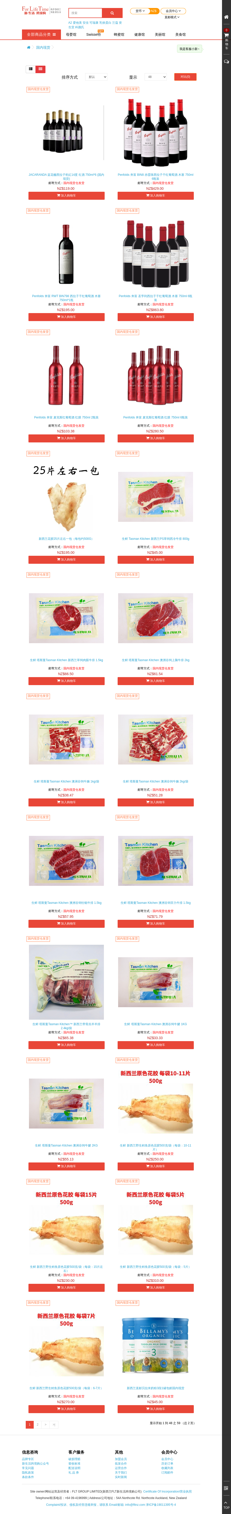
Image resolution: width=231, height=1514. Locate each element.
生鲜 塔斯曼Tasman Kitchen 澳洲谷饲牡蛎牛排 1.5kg (66, 903)
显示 (133, 77)
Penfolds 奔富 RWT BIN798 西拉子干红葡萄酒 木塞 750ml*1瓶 (66, 298)
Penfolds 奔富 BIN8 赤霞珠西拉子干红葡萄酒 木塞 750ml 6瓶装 (156, 177)
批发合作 (121, 1463)
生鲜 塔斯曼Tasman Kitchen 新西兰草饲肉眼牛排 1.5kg (66, 660)
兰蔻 (115, 22)
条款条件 (28, 1477)
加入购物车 (66, 195)
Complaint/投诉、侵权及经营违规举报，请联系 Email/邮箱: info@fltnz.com (96, 1505)
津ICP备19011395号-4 (161, 1505)
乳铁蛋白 (105, 22)
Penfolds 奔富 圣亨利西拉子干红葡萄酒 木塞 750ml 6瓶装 (156, 298)
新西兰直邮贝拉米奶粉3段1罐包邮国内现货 (155, 1388)
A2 (70, 22)
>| (54, 1424)
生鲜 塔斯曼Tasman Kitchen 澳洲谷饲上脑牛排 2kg (156, 660)
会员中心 (167, 1459)
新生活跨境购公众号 (35, 1463)
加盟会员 (121, 1459)
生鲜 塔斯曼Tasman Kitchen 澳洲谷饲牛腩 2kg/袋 (155, 781)
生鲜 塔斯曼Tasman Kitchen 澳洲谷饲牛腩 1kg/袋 (66, 781)
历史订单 (167, 1463)
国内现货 (43, 47)
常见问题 (28, 1468)
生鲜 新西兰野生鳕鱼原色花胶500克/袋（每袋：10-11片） (155, 1147)
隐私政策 (28, 1472)
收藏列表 (167, 1468)
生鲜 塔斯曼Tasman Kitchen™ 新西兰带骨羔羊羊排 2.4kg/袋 (66, 1026)
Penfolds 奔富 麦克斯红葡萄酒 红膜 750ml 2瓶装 (66, 417)
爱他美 (77, 22)
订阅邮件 (167, 1472)
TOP (227, 1508)
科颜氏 (79, 27)
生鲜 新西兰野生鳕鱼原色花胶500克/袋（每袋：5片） (155, 1267)
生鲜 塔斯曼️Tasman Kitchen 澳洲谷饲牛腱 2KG (66, 1145)
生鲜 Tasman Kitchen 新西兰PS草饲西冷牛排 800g (155, 539)
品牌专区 (28, 1459)
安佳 (86, 22)
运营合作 (121, 1468)
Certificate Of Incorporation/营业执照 (167, 1491)
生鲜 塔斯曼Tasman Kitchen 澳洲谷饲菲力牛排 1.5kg (156, 903)
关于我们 (121, 1472)
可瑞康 (93, 22)
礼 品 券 (73, 1472)
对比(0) (185, 76)
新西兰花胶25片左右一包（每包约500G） (66, 539)
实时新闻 (121, 1477)
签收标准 (74, 1463)
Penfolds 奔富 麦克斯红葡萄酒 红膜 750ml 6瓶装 (155, 417)
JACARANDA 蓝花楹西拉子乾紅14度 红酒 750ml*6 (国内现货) (66, 177)
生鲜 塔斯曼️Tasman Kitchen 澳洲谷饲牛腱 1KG (155, 1024)
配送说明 (74, 1468)
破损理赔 (74, 1459)
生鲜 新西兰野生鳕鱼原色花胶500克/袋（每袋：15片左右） (66, 1269)
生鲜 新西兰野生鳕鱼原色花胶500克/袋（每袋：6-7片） (66, 1388)
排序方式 (70, 77)
